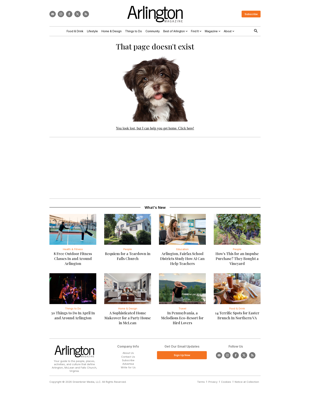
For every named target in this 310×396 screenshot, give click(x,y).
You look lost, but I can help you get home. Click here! (155, 130)
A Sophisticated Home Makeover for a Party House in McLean (127, 320)
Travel (182, 310)
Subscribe (128, 362)
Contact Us (128, 358)
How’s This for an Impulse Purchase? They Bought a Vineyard (237, 260)
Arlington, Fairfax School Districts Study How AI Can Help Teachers (182, 260)
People (127, 251)
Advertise (128, 366)
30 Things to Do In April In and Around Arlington (73, 317)
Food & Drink (237, 310)
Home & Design (127, 310)
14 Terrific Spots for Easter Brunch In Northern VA (237, 317)
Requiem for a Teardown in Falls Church (127, 258)
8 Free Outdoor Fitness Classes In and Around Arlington (73, 260)
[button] (256, 31)
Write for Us (128, 369)
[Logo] (155, 14)
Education (182, 251)
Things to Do (73, 310)
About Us (128, 355)
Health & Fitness (73, 251)
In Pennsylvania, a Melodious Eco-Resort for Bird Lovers (182, 320)
